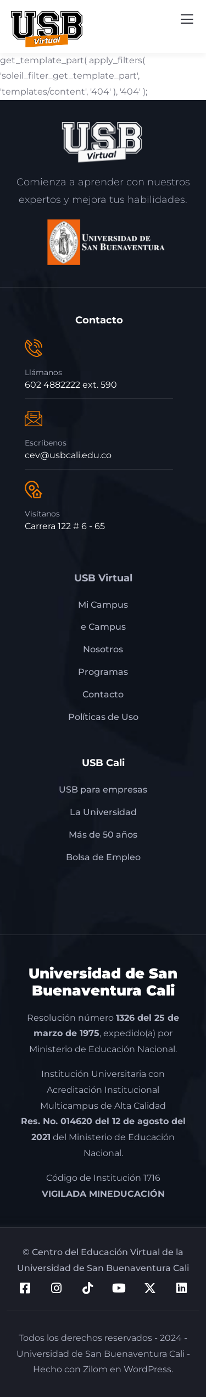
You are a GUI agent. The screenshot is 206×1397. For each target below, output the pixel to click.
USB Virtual (103, 578)
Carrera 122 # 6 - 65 (65, 526)
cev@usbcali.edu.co (68, 455)
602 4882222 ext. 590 (71, 385)
